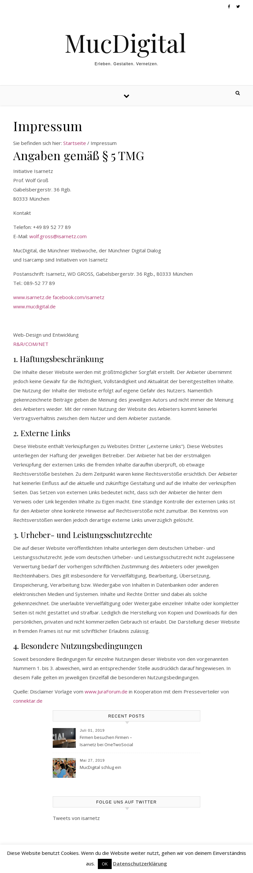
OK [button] (105, 864)
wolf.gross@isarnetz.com (58, 236)
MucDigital (125, 42)
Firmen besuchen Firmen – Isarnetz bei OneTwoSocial (106, 740)
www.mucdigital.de (34, 306)
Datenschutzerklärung (140, 863)
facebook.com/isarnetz (78, 297)
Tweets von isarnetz (76, 818)
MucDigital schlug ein (100, 767)
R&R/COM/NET (30, 344)
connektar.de (27, 700)
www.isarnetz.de (32, 297)
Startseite (74, 143)
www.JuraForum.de (106, 691)
